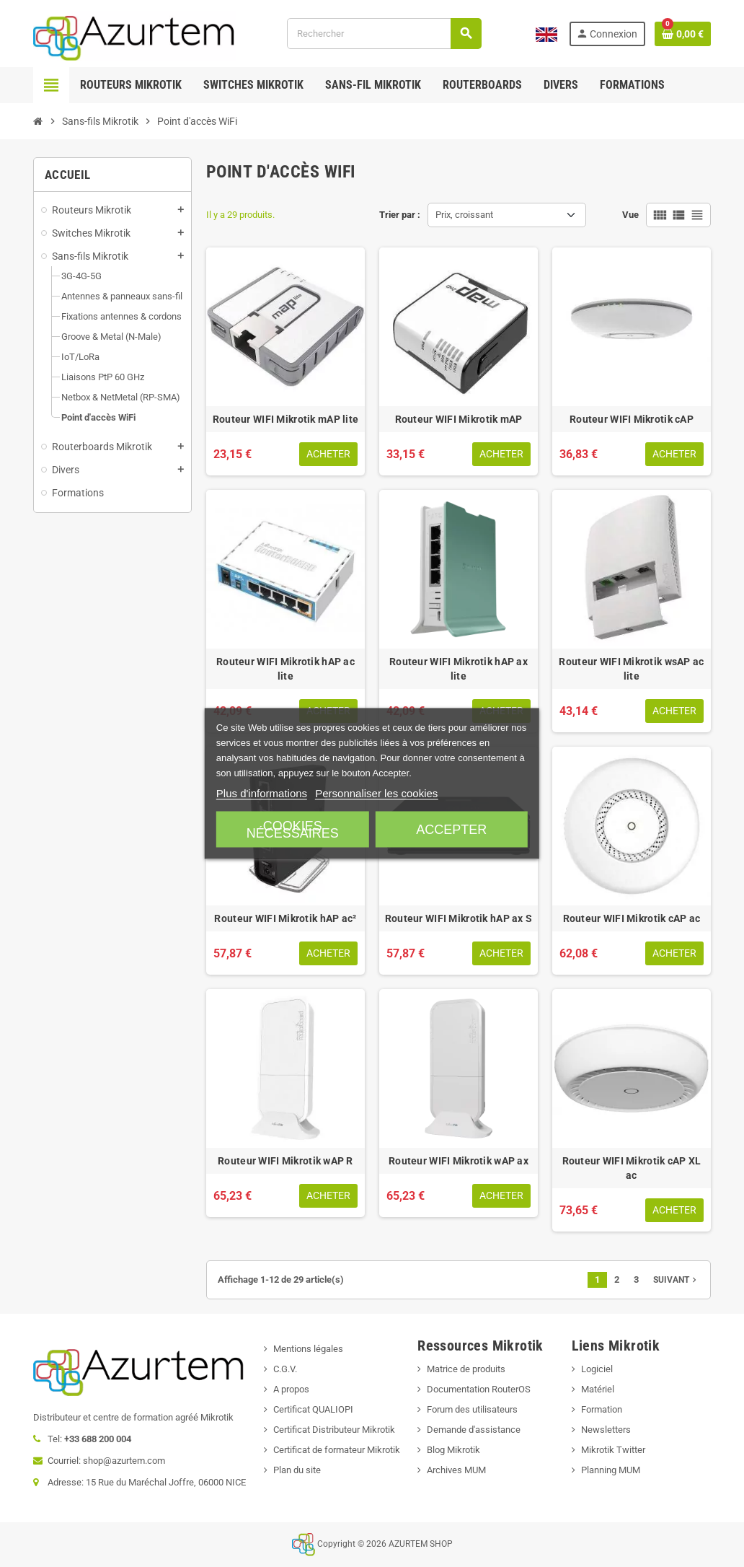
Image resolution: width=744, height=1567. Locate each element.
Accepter (451, 829)
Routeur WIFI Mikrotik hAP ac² (285, 918)
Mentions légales (308, 1348)
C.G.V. (285, 1369)
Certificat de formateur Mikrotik (336, 1449)
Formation (601, 1409)
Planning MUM (610, 1470)
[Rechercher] (384, 33)
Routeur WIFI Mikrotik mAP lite (285, 419)
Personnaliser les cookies (376, 793)
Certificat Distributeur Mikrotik (334, 1429)
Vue (630, 214)
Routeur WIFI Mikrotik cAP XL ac (631, 1168)
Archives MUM (456, 1470)
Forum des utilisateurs (472, 1409)
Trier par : (399, 214)
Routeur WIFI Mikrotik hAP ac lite (285, 669)
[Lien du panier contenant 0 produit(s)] (683, 34)
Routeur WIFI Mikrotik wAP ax (458, 1161)
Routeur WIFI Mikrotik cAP (632, 419)
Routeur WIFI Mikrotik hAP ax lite (458, 669)
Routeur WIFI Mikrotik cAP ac (632, 918)
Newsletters (606, 1429)
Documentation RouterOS (479, 1389)
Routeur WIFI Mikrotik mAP (459, 419)
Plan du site (297, 1470)
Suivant (676, 1280)
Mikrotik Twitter (613, 1449)
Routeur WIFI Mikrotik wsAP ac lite (631, 669)
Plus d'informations (261, 793)
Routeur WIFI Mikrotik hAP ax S (458, 918)
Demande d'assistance (474, 1429)
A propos (291, 1389)
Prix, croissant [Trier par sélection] (464, 214)
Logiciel (597, 1369)
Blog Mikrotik (453, 1449)
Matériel (597, 1389)
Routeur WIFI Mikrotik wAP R (285, 1161)
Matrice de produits (466, 1369)
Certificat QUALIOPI (313, 1409)
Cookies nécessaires (293, 829)
